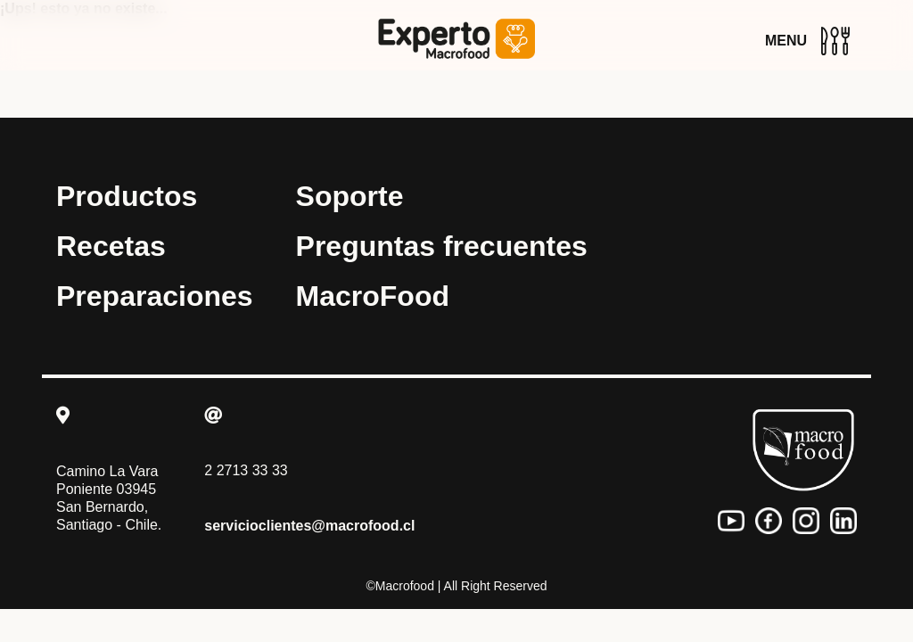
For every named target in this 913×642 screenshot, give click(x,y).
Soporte (350, 196)
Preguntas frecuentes (442, 246)
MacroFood (372, 296)
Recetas (111, 246)
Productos (126, 196)
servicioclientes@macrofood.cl (309, 525)
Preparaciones (154, 296)
